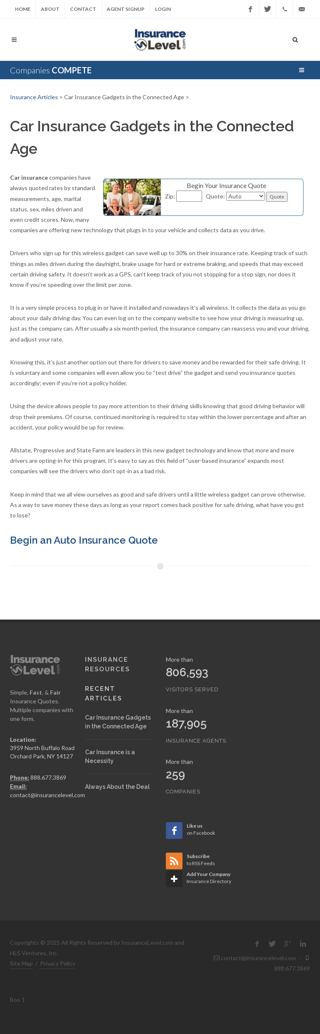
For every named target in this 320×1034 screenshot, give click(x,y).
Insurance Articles (34, 96)
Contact (83, 9)
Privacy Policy (57, 963)
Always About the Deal (117, 786)
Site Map (21, 963)
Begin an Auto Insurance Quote (84, 540)
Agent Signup (126, 9)
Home (22, 9)
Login (163, 9)
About (50, 9)
